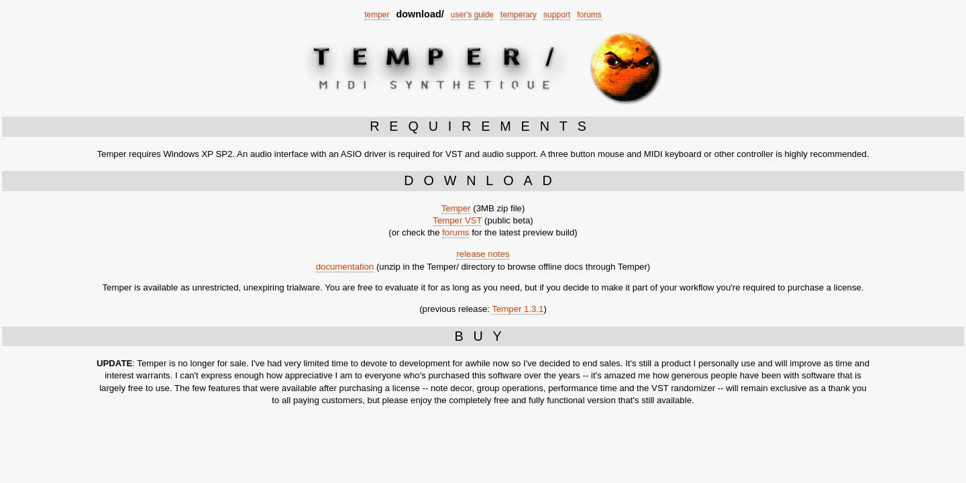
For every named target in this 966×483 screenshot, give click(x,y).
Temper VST (457, 220)
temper (376, 14)
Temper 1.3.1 (517, 309)
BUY (482, 336)
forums (589, 14)
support (556, 14)
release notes (482, 254)
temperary (518, 14)
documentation (345, 267)
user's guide (472, 14)
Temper (456, 208)
